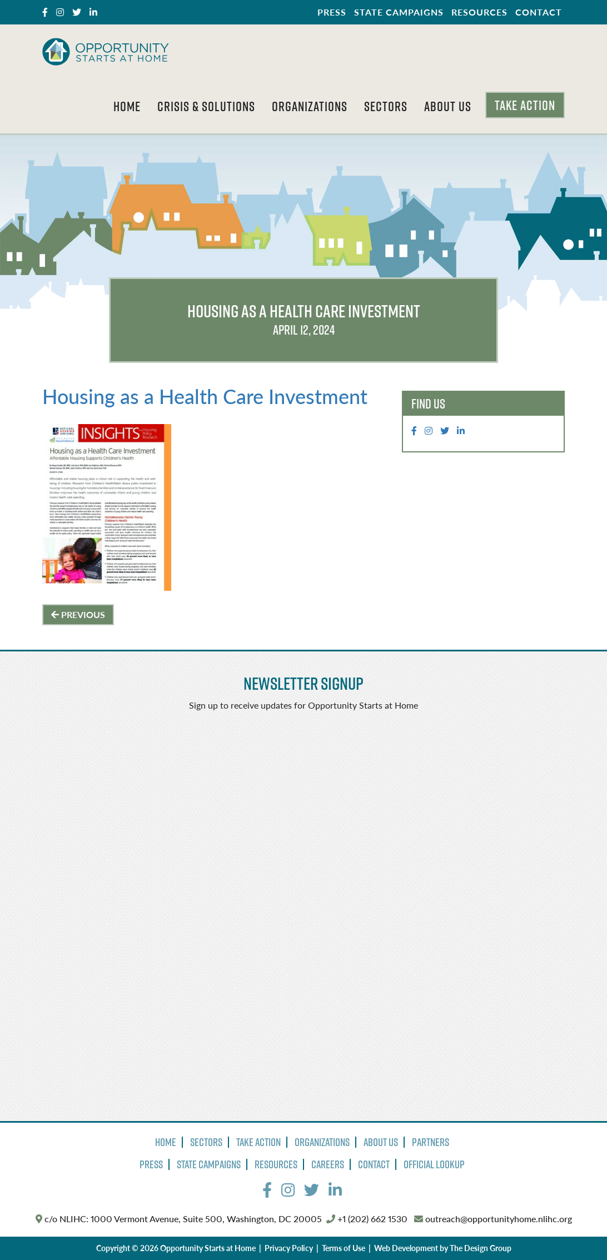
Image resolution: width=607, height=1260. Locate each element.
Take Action (525, 105)
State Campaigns (399, 12)
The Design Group (480, 1247)
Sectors (385, 106)
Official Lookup (434, 1164)
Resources (479, 12)
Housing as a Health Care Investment (204, 396)
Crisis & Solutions (206, 106)
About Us (447, 106)
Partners (430, 1142)
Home (127, 106)
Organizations (309, 106)
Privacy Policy (289, 1247)
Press (331, 12)
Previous (78, 614)
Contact (538, 12)
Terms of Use (343, 1247)
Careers (327, 1164)
